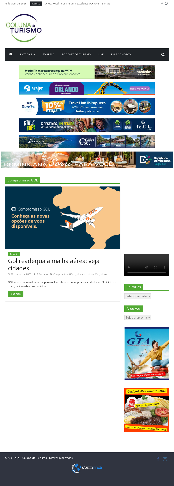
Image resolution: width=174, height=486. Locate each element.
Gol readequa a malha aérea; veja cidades (53, 264)
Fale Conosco (121, 54)
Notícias (26, 54)
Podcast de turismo (76, 54)
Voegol (99, 274)
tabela (90, 274)
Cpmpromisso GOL (63, 274)
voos (106, 274)
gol (77, 274)
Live (101, 54)
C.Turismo (42, 274)
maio (83, 274)
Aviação (14, 254)
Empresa (48, 54)
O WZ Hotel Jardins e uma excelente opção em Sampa (77, 3)
